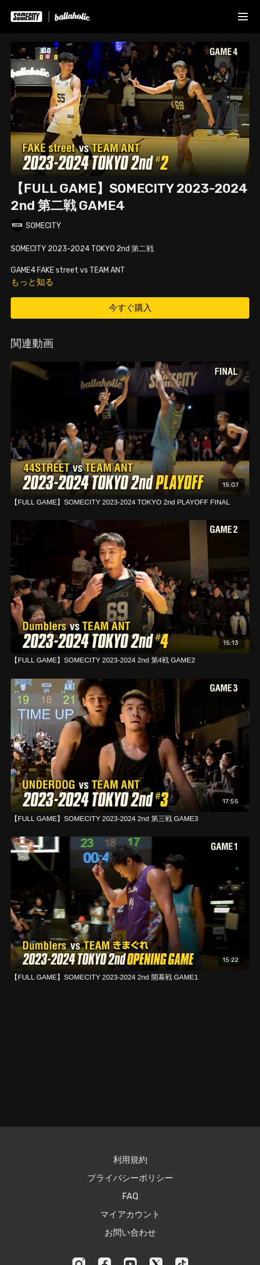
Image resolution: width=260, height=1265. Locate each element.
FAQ (130, 1196)
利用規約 (130, 1160)
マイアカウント (130, 1214)
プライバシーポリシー (130, 1178)
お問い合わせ (130, 1233)
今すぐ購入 (130, 308)
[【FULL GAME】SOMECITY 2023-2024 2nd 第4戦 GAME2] (130, 660)
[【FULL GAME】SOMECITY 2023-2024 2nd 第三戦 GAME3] (130, 819)
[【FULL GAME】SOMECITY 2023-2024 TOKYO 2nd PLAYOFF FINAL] (130, 502)
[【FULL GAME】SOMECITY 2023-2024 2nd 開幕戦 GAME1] (130, 977)
